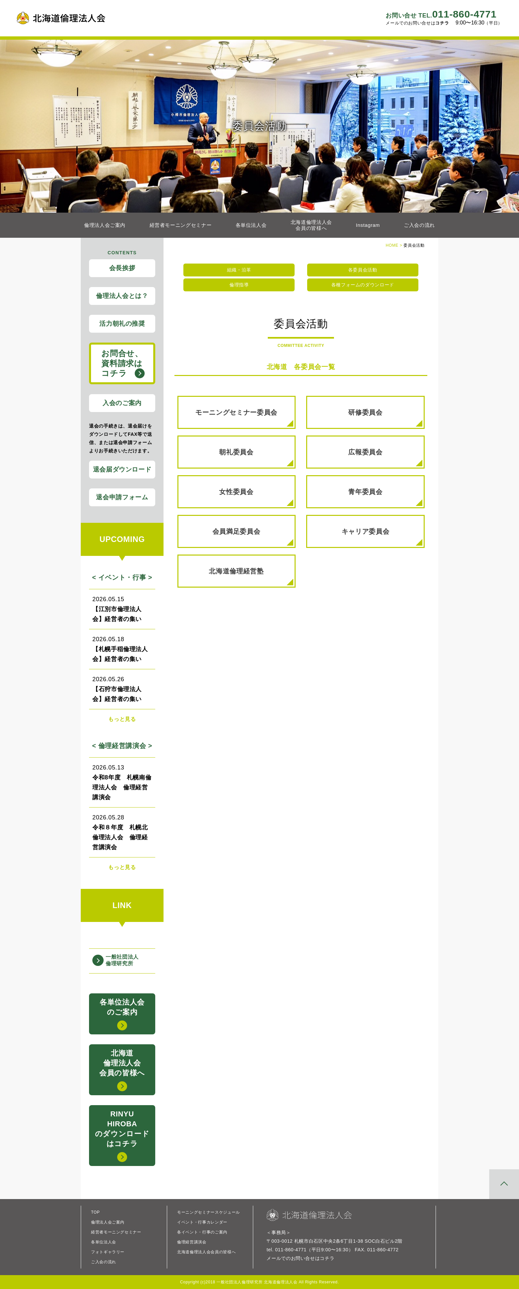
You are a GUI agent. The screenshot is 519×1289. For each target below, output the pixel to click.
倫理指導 (239, 284)
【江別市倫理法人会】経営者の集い (122, 608)
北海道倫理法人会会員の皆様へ (311, 225)
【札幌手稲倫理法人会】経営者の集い (122, 648)
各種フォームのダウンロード (362, 284)
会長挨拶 (122, 268)
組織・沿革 (239, 269)
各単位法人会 (251, 225)
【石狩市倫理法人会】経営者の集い (122, 688)
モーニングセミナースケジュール (208, 1212)
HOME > (394, 245)
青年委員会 (385, 497)
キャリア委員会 (382, 537)
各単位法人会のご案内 (122, 1014)
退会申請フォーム (122, 497)
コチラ (442, 23)
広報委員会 (385, 457)
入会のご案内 (122, 402)
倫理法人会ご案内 (104, 225)
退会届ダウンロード (122, 469)
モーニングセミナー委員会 (244, 418)
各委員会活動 (362, 269)
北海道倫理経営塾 (251, 576)
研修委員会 (385, 418)
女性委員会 (256, 497)
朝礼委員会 (256, 457)
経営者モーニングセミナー (181, 225)
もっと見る (122, 719)
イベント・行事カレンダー (202, 1222)
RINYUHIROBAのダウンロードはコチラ (122, 1136)
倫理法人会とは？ (122, 295)
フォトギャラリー (107, 1252)
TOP (95, 1212)
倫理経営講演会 (191, 1242)
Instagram (368, 225)
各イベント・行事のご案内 (202, 1232)
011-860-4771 (441, 14)
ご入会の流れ (419, 225)
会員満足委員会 (252, 537)
